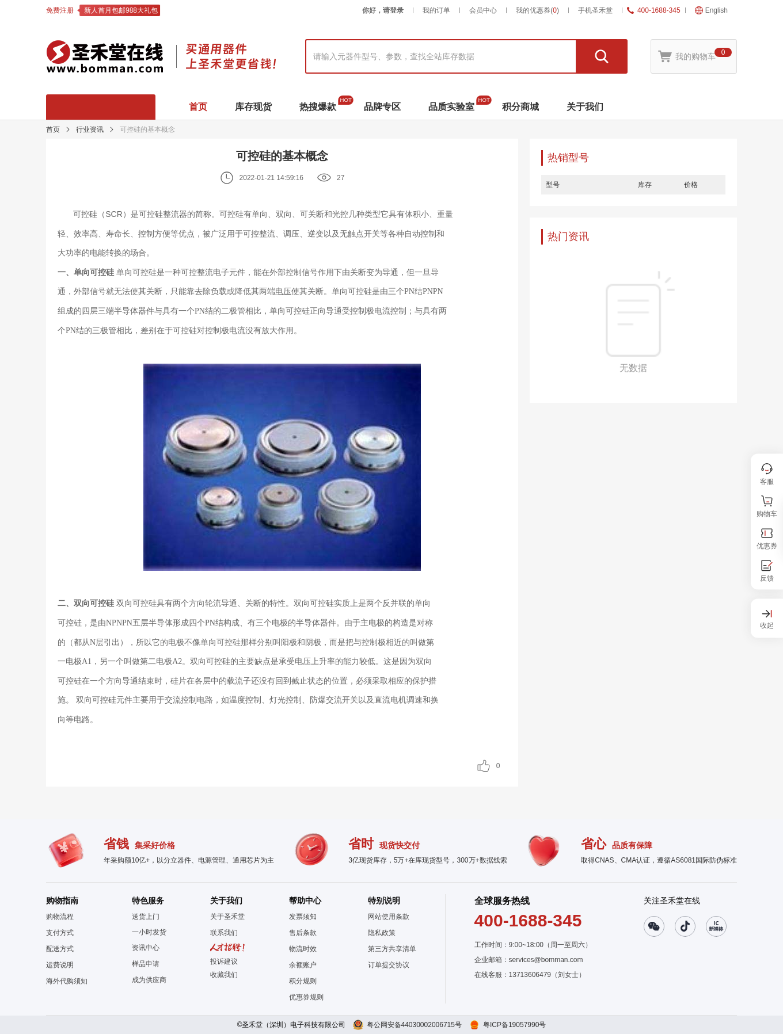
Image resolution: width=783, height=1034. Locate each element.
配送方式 (60, 949)
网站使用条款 (388, 917)
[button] (227, 974)
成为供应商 (149, 980)
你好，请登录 (383, 10)
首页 (53, 129)
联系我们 (224, 933)
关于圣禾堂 (227, 917)
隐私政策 (382, 933)
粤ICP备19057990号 (514, 1024)
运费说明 (60, 965)
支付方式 (60, 933)
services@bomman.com (546, 960)
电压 (283, 291)
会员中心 (483, 10)
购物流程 (60, 917)
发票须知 (303, 917)
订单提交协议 (388, 965)
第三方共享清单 (392, 949)
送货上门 (145, 917)
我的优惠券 (537, 10)
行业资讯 (90, 129)
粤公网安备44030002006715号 (414, 1024)
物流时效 (303, 949)
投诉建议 (224, 961)
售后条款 (303, 933)
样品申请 (145, 964)
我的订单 (436, 10)
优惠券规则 (306, 997)
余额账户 (303, 965)
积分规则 (303, 981)
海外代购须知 (67, 981)
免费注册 (60, 10)
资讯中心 (145, 948)
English (711, 10)
